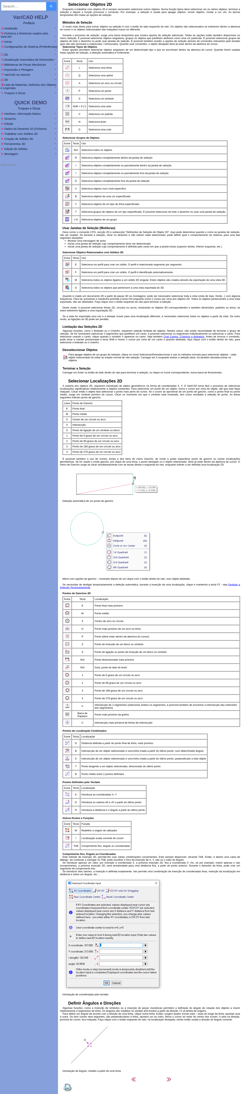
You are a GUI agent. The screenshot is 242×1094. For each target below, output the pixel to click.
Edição (29, 123)
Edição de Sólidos (29, 148)
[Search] (51, 6)
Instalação (29, 28)
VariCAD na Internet (29, 74)
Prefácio (29, 23)
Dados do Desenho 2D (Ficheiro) (29, 128)
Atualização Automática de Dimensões (29, 59)
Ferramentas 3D (29, 143)
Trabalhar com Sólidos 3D (29, 133)
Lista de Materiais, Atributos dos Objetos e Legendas (29, 86)
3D (29, 79)
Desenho (29, 118)
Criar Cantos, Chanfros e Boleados (184, 336)
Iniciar (29, 41)
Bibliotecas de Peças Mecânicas (29, 64)
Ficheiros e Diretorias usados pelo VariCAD (29, 35)
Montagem (29, 153)
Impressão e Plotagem (29, 69)
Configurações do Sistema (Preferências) (29, 48)
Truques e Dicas (29, 93)
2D (29, 54)
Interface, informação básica (29, 113)
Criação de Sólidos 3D (29, 138)
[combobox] (23, 6)
